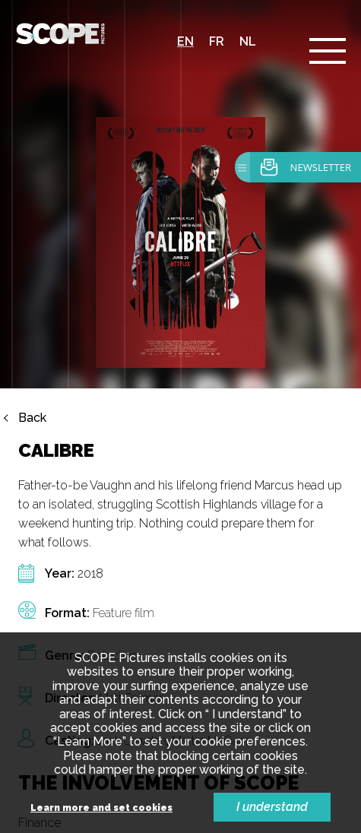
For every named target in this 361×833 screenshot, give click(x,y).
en (185, 41)
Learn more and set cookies (101, 808)
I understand (272, 807)
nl (247, 41)
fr (216, 41)
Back (32, 418)
